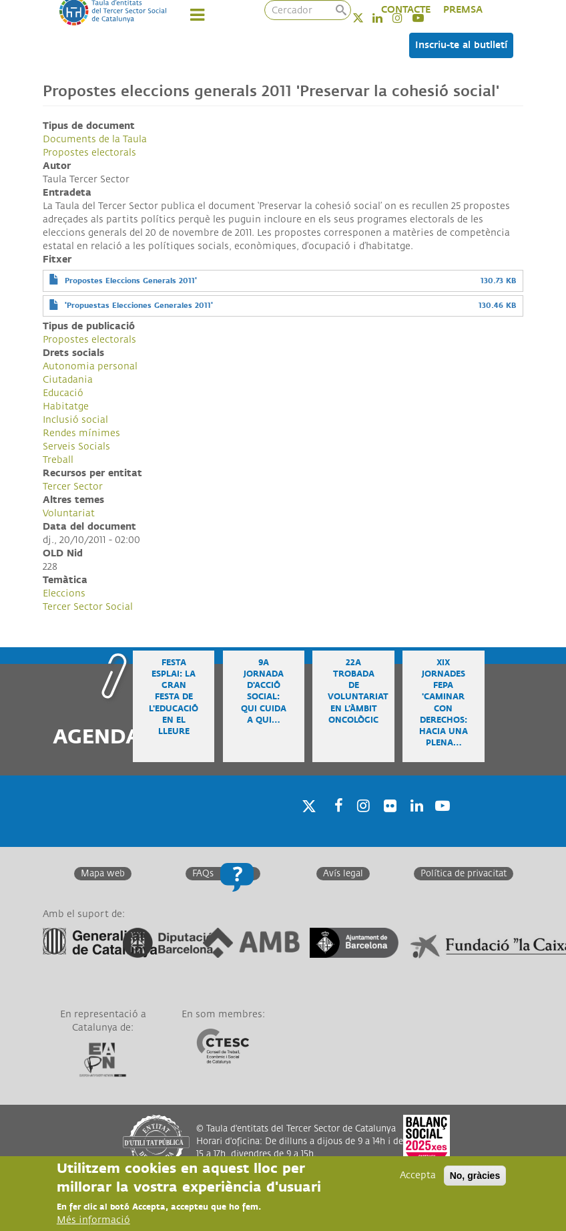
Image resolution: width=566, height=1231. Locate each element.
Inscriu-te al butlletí (461, 45)
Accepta (418, 1175)
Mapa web (103, 873)
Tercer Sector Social (88, 607)
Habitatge (66, 406)
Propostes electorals (89, 153)
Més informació (93, 1220)
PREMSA (463, 9)
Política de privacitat (463, 873)
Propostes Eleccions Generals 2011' (131, 281)
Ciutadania (68, 380)
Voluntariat (69, 513)
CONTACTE (406, 9)
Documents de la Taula (95, 139)
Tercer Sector (73, 487)
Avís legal (343, 873)
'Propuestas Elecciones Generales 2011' (139, 305)
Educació (63, 393)
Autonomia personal (90, 366)
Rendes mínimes (81, 433)
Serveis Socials (76, 447)
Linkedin (414, 823)
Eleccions (64, 593)
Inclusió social (75, 420)
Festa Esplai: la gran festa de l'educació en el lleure (173, 697)
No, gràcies (475, 1175)
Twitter (367, 18)
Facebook (334, 823)
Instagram (361, 823)
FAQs (203, 873)
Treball (58, 460)
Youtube (441, 823)
